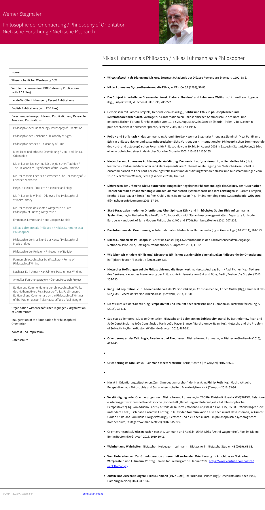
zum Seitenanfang (93, 494)
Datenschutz (19, 340)
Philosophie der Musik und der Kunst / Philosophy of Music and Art (45, 242)
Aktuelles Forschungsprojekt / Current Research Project (47, 280)
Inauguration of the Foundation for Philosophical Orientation (43, 322)
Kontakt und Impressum (27, 332)
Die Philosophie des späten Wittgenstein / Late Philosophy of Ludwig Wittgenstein (42, 210)
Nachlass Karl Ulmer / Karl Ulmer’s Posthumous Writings (47, 272)
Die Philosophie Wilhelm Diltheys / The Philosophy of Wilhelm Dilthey (45, 198)
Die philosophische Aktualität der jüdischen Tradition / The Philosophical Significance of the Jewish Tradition (46, 166)
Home (15, 72)
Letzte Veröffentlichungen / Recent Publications (42, 100)
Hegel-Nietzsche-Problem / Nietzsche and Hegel (43, 188)
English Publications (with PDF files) (34, 108)
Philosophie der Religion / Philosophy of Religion (43, 251)
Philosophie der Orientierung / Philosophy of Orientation (47, 128)
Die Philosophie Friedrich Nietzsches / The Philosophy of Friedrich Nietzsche (48, 178)
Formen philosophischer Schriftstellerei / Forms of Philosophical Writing (43, 261)
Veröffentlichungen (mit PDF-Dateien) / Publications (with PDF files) (45, 90)
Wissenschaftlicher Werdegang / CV (34, 80)
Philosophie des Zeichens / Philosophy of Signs (42, 136)
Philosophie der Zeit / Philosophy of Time (38, 144)
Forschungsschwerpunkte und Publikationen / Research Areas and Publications (48, 118)
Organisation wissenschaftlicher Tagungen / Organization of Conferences (48, 310)
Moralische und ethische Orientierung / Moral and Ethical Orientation (48, 154)
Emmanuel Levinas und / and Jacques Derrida (41, 220)
